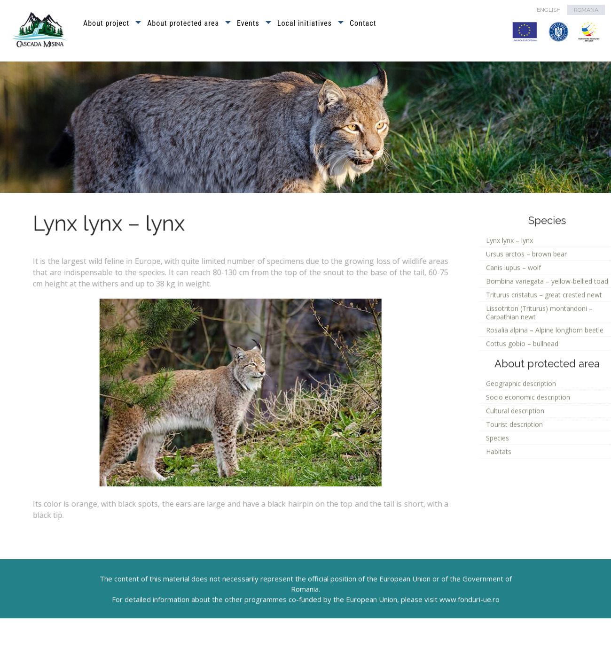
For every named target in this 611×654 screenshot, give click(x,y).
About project (106, 23)
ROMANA (586, 10)
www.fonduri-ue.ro (469, 614)
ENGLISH (549, 10)
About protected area (183, 23)
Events (248, 23)
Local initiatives (304, 23)
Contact (363, 23)
